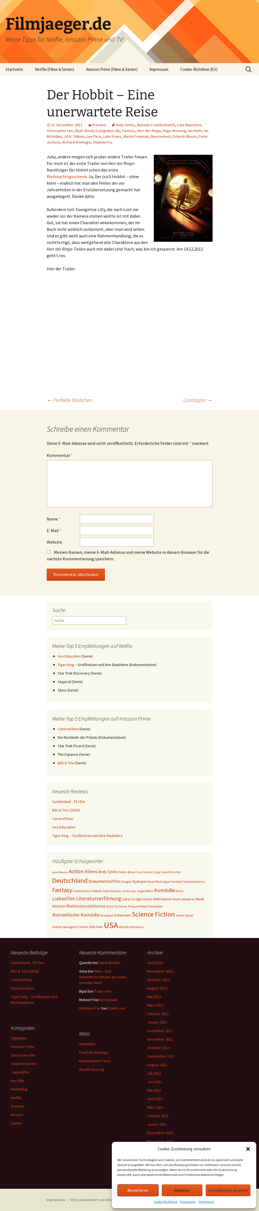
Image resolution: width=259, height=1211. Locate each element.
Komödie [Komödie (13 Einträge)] (164, 890)
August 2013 (157, 988)
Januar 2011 (157, 1124)
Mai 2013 (154, 996)
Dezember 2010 (160, 1132)
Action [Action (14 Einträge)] (76, 871)
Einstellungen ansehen (228, 1190)
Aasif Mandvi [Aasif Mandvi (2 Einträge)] (60, 872)
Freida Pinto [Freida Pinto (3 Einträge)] (81, 891)
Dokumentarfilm (24, 1063)
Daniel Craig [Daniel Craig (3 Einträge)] (151, 872)
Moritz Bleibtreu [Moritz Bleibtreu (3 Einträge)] (184, 899)
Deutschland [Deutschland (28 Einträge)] (70, 880)
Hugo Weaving (174, 130)
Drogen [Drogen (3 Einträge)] (126, 882)
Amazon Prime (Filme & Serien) (112, 69)
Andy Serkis (125, 124)
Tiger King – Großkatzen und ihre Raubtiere (87, 835)
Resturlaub (109, 999)
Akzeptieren (137, 1190)
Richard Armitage (76, 142)
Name (54, 519)
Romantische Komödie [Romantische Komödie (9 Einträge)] (75, 915)
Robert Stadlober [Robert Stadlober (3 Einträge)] (151, 906)
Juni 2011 (154, 1081)
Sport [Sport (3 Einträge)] (189, 915)
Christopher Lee (60, 130)
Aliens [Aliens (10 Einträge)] (91, 871)
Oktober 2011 (158, 1047)
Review (17, 1114)
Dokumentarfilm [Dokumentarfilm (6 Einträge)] (104, 881)
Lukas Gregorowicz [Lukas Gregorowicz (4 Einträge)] (137, 899)
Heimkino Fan (90, 1008)
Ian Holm (195, 130)
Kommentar (60, 455)
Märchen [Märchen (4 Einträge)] (59, 906)
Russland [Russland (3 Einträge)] (106, 915)
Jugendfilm (20, 1072)
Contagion (198, 400)
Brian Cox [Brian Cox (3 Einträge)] (135, 872)
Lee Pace (94, 136)
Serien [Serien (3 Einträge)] (180, 915)
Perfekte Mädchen (69, 400)
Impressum (188, 1201)
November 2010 (160, 1141)
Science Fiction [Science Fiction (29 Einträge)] (153, 914)
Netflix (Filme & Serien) (54, 69)
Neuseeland (160, 136)
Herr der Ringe (149, 130)
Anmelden (87, 1043)
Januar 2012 (157, 1022)
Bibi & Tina (66, 762)
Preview (99, 124)
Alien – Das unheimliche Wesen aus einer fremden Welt (103, 977)
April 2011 (155, 1098)
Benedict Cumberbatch (156, 124)
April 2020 (155, 962)
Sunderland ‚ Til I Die (68, 801)
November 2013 (160, 971)
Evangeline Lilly (108, 130)
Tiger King (66, 664)
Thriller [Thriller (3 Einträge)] (83, 927)
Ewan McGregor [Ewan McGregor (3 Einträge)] (158, 882)
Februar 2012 (158, 1013)
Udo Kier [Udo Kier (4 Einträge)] (96, 926)
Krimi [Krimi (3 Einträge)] (179, 891)
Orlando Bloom (184, 136)
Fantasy (128, 130)
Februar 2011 (158, 1115)
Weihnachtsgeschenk (67, 176)
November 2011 (160, 1039)
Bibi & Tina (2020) (66, 810)
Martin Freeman (136, 136)
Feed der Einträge (94, 1052)
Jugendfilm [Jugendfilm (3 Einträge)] (145, 891)
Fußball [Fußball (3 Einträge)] (96, 891)
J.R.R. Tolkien (74, 136)
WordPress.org (91, 1069)
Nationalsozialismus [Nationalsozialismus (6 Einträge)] (85, 906)
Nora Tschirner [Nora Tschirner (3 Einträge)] (116, 906)
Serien (16, 1123)
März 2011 (155, 1107)
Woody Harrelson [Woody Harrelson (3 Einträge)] (131, 927)
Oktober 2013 (158, 979)
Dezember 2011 (160, 1030)
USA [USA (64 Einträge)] (111, 925)
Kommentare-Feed (94, 1060)
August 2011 (157, 1064)
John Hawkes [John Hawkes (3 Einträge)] (111, 891)
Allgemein (19, 1038)
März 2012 (155, 1005)
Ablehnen (182, 1190)
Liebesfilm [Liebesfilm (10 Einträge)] (63, 898)
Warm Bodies (110, 962)
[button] (248, 1149)
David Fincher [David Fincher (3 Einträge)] (171, 872)
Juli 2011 (154, 1073)
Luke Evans (112, 136)
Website (54, 542)
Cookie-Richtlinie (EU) (199, 69)
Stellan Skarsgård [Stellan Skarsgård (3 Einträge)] (64, 927)
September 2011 (161, 1056)
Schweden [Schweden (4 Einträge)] (122, 915)
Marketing (19, 1089)
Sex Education (69, 656)
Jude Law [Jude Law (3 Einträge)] (129, 891)
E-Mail (54, 530)
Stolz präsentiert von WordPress (97, 1199)
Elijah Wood (84, 130)
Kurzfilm (17, 1080)
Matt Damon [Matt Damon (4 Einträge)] (162, 899)
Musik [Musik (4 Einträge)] (200, 899)
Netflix (16, 1097)
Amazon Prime (23, 1046)
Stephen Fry (103, 142)
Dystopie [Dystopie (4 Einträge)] (139, 881)
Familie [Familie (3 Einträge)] (176, 882)
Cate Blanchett (189, 124)
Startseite (14, 69)
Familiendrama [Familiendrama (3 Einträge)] (193, 882)
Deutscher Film (23, 1055)
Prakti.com (103, 991)
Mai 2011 (154, 1090)
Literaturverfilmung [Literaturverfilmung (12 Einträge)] (98, 898)
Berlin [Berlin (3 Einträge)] (123, 872)
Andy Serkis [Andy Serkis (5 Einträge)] (108, 871)
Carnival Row (68, 728)
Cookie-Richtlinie (165, 1201)
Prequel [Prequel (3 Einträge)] (133, 906)
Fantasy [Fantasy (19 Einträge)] (62, 890)
